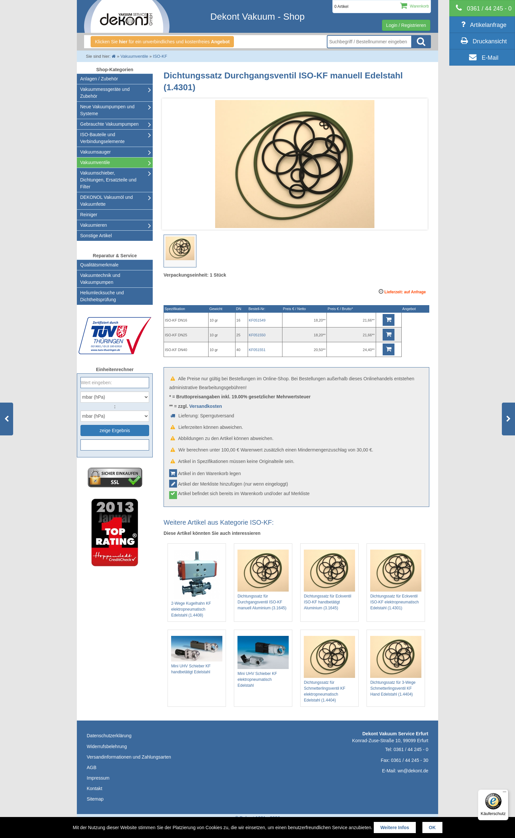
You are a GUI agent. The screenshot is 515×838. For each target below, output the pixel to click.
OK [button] (432, 827)
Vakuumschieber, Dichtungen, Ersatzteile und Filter (108, 179)
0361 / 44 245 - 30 (409, 760)
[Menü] (504, 793)
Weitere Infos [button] (394, 827)
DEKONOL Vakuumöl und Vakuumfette (106, 201)
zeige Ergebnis (115, 430)
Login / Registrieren (406, 25)
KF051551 (257, 350)
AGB (92, 767)
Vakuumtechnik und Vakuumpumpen (100, 279)
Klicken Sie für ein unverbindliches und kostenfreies (162, 41)
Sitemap (95, 799)
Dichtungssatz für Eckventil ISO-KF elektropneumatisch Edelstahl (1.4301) (395, 580)
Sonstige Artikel (96, 235)
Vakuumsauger (95, 152)
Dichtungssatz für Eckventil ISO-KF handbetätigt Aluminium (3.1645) (329, 580)
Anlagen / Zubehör (99, 78)
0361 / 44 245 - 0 (410, 749)
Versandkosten (205, 406)
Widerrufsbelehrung (107, 746)
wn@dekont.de (412, 770)
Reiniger (88, 214)
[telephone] (482, 8)
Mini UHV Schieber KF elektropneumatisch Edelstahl (263, 662)
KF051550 (257, 335)
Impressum (98, 778)
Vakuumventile (95, 162)
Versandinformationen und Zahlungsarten (129, 757)
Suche (421, 41)
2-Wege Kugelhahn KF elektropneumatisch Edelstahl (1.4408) (196, 584)
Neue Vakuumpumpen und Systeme (107, 110)
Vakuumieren (93, 225)
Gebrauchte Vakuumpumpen (109, 124)
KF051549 (257, 320)
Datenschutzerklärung (109, 735)
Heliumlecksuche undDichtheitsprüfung (102, 296)
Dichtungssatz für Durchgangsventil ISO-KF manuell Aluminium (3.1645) (263, 580)
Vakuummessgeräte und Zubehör (105, 93)
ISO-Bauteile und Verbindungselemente (102, 138)
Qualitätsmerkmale (99, 264)
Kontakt (94, 788)
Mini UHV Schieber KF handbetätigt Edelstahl (196, 655)
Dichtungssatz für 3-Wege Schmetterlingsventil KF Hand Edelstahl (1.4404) (395, 666)
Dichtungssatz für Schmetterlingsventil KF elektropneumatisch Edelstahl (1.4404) (329, 669)
